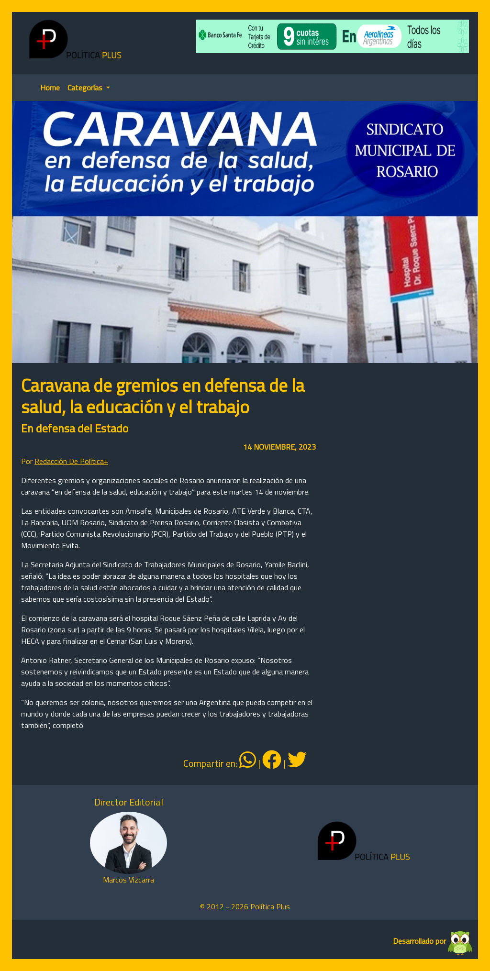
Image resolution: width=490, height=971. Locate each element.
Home (50, 87)
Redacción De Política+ (71, 461)
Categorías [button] (85, 87)
